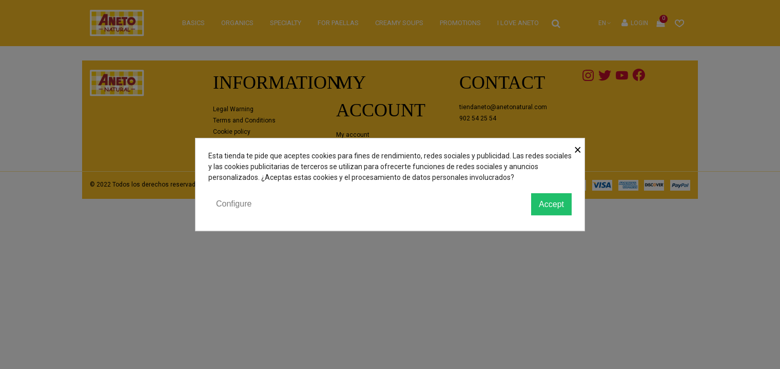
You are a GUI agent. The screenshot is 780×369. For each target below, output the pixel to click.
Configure (233, 203)
